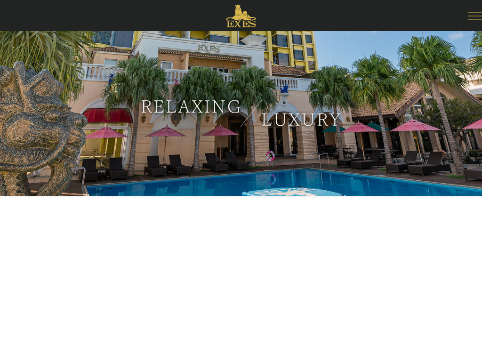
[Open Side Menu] (475, 16)
